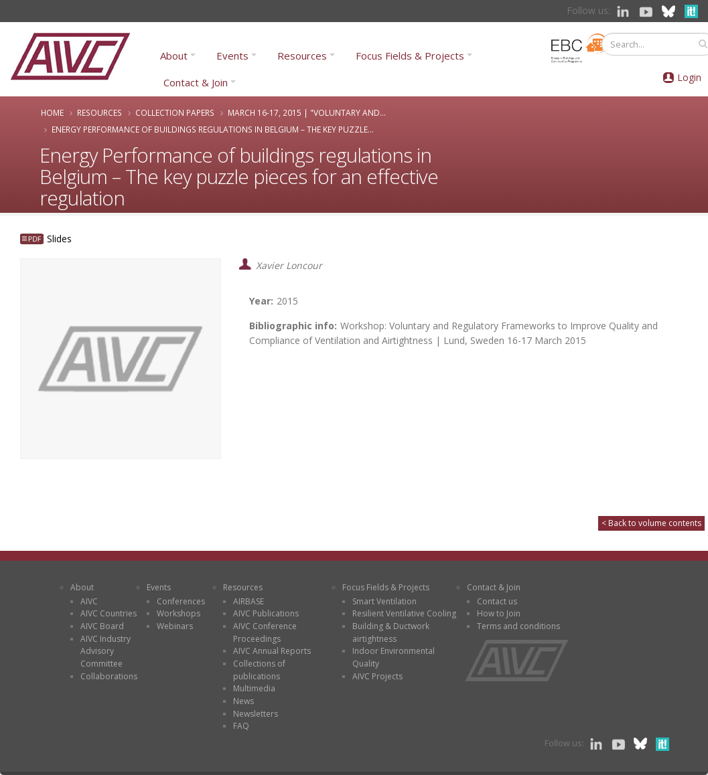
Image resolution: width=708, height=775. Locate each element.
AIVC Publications (266, 613)
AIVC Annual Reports (272, 651)
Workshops (178, 613)
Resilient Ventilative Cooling (404, 613)
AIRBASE (248, 601)
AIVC (89, 601)
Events (232, 55)
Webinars (175, 626)
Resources (302, 55)
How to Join (498, 613)
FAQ (241, 725)
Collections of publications (259, 670)
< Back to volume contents (651, 523)
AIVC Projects (377, 676)
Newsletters (255, 713)
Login (689, 77)
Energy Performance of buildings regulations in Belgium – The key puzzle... (213, 129)
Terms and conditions (518, 626)
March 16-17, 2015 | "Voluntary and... (307, 112)
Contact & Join (195, 82)
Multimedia (254, 688)
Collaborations (108, 676)
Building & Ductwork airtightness (390, 632)
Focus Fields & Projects (410, 55)
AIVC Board (102, 626)
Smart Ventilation (384, 601)
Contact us (497, 601)
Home (52, 112)
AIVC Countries (108, 613)
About (174, 55)
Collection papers (174, 112)
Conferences (181, 601)
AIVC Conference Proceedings (265, 632)
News (243, 701)
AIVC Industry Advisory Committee (105, 651)
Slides (59, 238)
